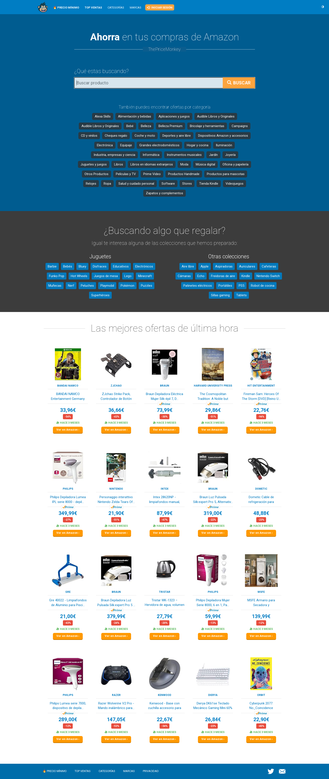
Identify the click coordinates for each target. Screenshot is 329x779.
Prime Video (152, 174)
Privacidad (151, 771)
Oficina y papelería (235, 164)
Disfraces (99, 266)
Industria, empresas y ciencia (114, 155)
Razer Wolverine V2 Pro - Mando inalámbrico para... (116, 705)
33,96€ (68, 410)
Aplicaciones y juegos (174, 116)
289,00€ (68, 720)
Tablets (241, 295)
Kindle (245, 276)
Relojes (91, 184)
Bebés (67, 266)
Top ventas (83, 771)
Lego (128, 276)
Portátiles (225, 286)
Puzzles (146, 286)
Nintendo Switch (268, 276)
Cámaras (184, 276)
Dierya (213, 695)
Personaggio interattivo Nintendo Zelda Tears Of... (116, 499)
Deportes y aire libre (176, 136)
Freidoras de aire (223, 276)
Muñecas (54, 286)
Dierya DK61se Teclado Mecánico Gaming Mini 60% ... (212, 706)
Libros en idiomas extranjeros (151, 164)
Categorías (116, 7)
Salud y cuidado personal (136, 184)
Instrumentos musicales (184, 155)
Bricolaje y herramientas (207, 126)
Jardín (213, 155)
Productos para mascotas (226, 174)
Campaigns (240, 126)
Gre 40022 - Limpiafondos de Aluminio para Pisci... (68, 602)
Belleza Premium (170, 126)
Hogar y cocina (197, 145)
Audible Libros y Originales (216, 116)
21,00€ (68, 616)
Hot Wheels (79, 276)
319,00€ (213, 513)
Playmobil (107, 286)
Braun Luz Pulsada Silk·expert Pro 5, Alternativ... (213, 499)
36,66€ (116, 410)
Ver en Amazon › (67, 429)
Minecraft (145, 276)
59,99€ (213, 616)
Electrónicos (144, 266)
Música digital (205, 164)
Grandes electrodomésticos (159, 145)
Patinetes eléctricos (197, 286)
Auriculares (247, 266)
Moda (184, 164)
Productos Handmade (183, 174)
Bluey (82, 266)
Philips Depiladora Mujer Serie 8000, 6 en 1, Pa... (213, 602)
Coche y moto (145, 136)
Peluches (87, 286)
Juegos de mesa (106, 276)
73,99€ (164, 410)
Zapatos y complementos (164, 193)
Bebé (129, 126)
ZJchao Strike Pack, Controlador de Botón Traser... (116, 396)
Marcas (135, 7)
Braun (164, 385)
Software (168, 184)
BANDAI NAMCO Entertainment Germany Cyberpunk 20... (68, 396)
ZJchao (116, 385)
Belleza (146, 126)
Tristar (164, 591)
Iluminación (224, 145)
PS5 (241, 286)
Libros (118, 164)
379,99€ (116, 616)
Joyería (230, 155)
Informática (151, 155)
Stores (187, 184)
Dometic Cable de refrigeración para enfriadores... (261, 500)
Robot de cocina (262, 286)
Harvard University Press (213, 385)
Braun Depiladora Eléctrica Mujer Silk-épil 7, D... (164, 396)
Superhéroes (100, 295)
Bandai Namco (67, 385)
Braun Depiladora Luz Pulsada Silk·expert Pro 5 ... (116, 602)
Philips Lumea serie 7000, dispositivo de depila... (68, 705)
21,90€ (116, 513)
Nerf (71, 286)
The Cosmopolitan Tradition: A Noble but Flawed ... (212, 396)
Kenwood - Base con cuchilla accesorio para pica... (164, 706)
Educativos (121, 266)
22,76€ (261, 410)
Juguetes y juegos (94, 164)
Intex (165, 488)
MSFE (261, 591)
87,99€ (164, 513)
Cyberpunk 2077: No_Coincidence (261, 705)
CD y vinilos (89, 136)
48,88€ (261, 513)
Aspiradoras (224, 266)
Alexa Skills (103, 116)
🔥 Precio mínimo (55, 771)
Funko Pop (56, 276)
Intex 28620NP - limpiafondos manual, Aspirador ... (164, 500)
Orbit (261, 695)
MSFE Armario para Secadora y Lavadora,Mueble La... (261, 603)
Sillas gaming (220, 295)
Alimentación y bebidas (134, 116)
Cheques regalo (116, 136)
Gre (68, 591)
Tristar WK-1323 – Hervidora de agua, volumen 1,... (164, 603)
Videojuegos (234, 184)
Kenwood (164, 695)
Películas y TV (126, 174)
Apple (205, 266)
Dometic (261, 488)
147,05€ (116, 720)
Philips (68, 488)
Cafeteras (269, 266)
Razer (116, 695)
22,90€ (261, 720)
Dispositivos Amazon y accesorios (223, 136)
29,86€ (213, 410)
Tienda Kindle (208, 184)
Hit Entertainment (261, 385)
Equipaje (126, 145)
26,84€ (213, 720)
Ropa (107, 184)
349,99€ (68, 513)
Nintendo (116, 488)
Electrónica (105, 145)
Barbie (52, 266)
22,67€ (164, 720)
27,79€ (164, 616)
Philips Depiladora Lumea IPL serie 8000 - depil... (68, 499)
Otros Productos (96, 174)
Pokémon (127, 286)
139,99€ (261, 616)
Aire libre (188, 266)
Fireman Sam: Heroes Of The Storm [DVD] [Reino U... (261, 396)
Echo (200, 276)
